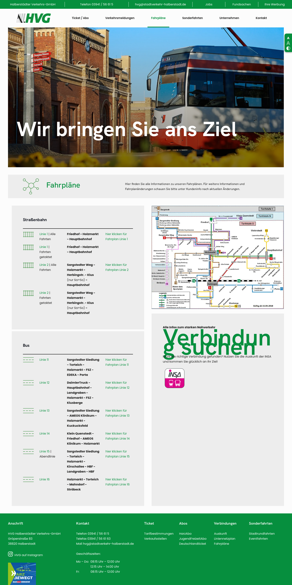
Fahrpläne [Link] (221, 544)
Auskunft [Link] (220, 533)
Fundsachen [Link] (242, 4)
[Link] (33, 18)
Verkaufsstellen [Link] (155, 539)
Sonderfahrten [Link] (260, 523)
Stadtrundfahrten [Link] (262, 533)
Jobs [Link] (208, 4)
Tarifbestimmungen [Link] (159, 533)
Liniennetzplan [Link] (224, 539)
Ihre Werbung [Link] (275, 4)
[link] (218, 259)
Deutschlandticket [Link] (192, 544)
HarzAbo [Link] (185, 533)
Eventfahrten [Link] (258, 539)
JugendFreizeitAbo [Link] (193, 539)
